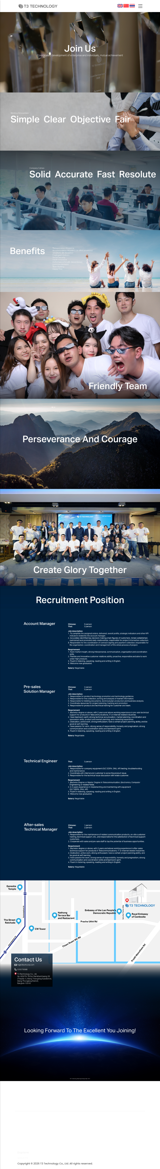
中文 (128, 6)
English (120, 5)
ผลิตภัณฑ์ (132, 5)
